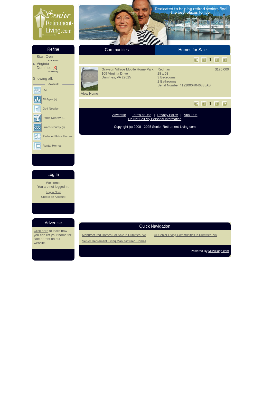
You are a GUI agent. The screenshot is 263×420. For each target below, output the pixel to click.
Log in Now (53, 192)
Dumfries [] (47, 68)
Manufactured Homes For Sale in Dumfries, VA (114, 235)
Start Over (45, 57)
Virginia (43, 64)
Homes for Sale (192, 50)
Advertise (119, 115)
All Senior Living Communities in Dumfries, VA (185, 235)
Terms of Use (141, 115)
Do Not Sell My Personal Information (154, 119)
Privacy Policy (167, 115)
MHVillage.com (218, 251)
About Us (191, 115)
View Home (89, 93)
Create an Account (53, 196)
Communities (117, 50)
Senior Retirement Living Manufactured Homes (114, 241)
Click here (41, 231)
